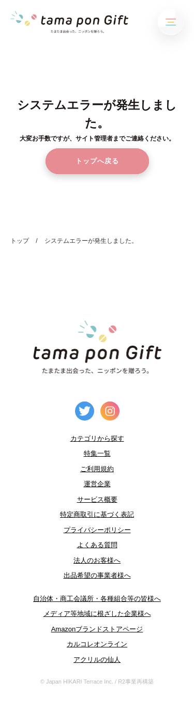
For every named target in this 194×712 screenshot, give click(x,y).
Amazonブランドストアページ (97, 629)
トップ (19, 240)
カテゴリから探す (97, 438)
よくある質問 (97, 545)
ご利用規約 (97, 469)
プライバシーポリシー (97, 530)
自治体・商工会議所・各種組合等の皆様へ (97, 598)
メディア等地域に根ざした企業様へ (97, 613)
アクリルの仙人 (97, 659)
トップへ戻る (97, 161)
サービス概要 (97, 499)
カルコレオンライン (97, 644)
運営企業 (97, 484)
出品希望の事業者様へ (97, 575)
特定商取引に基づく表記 (97, 514)
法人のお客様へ (97, 560)
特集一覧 (97, 453)
